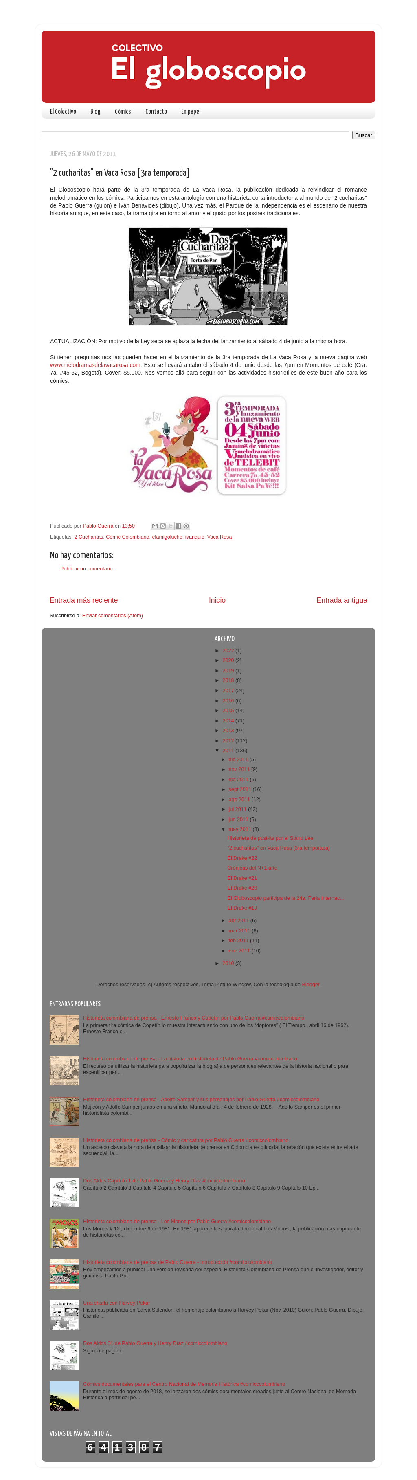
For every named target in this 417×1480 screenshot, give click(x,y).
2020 (228, 660)
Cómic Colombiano (127, 537)
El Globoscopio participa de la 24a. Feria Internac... (285, 898)
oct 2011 (239, 779)
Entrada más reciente (84, 600)
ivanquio (194, 537)
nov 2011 (240, 769)
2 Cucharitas (89, 537)
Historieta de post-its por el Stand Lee (270, 838)
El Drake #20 (242, 888)
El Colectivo (63, 112)
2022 (228, 651)
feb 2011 (239, 940)
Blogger (310, 984)
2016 (228, 701)
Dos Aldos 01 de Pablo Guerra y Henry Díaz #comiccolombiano (155, 1343)
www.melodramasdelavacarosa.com (95, 365)
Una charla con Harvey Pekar (116, 1303)
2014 (228, 721)
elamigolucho (167, 537)
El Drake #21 (242, 878)
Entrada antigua (342, 600)
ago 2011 (240, 799)
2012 (228, 741)
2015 (228, 710)
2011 (228, 750)
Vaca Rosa (219, 537)
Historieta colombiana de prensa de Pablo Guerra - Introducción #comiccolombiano (177, 1262)
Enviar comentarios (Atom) (112, 616)
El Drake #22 (242, 858)
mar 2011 (240, 931)
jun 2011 (239, 819)
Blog (95, 112)
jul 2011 (238, 809)
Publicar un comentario (86, 569)
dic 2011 (239, 759)
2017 (228, 691)
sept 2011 (241, 789)
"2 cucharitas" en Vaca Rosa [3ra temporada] (278, 848)
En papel (190, 112)
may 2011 (241, 829)
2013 (228, 730)
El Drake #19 (242, 908)
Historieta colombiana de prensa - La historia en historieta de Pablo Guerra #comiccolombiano (190, 1059)
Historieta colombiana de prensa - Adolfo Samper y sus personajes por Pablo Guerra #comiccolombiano (201, 1099)
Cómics (123, 112)
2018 (228, 680)
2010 (228, 963)
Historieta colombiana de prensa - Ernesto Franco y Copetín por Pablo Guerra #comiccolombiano (193, 1018)
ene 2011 (240, 951)
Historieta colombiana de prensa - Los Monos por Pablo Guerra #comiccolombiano (177, 1221)
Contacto (156, 112)
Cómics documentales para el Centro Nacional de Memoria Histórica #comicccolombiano (184, 1384)
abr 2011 (239, 920)
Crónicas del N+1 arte (252, 868)
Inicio (217, 600)
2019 (228, 671)
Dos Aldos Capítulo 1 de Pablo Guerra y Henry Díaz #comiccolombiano (164, 1181)
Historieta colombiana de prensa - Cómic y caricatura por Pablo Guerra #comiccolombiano (185, 1140)
